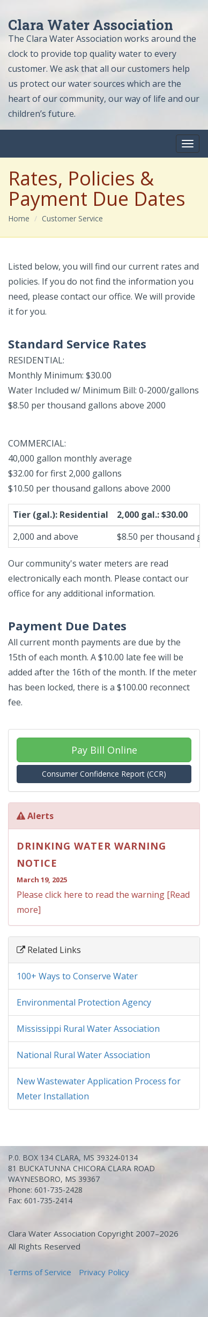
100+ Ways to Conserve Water (77, 976)
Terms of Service (39, 1272)
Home (18, 218)
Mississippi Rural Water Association (88, 1029)
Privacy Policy (104, 1272)
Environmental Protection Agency (84, 1002)
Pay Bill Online (104, 749)
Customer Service (72, 218)
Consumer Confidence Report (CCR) (104, 774)
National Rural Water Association (83, 1055)
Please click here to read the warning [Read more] (104, 876)
